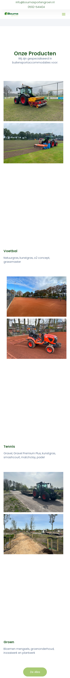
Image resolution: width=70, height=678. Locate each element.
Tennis (9, 446)
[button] (63, 14)
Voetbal (10, 251)
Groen (9, 642)
